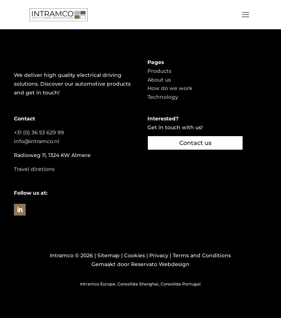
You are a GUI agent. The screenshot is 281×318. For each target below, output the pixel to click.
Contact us (195, 142)
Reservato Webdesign (160, 264)
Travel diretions (34, 169)
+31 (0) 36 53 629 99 (39, 132)
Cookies (134, 255)
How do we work (169, 88)
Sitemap (108, 255)
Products (159, 71)
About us (159, 79)
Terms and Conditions (202, 255)
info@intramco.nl (36, 141)
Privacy (158, 255)
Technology (162, 97)
